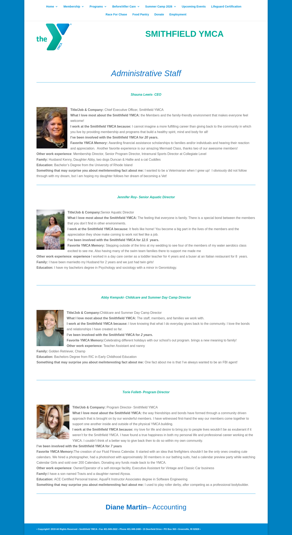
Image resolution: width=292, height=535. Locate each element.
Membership (71, 6)
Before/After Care (124, 6)
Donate (159, 14)
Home (50, 6)
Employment (177, 14)
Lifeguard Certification (226, 6)
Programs (96, 6)
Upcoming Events (194, 6)
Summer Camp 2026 (158, 6)
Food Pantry (140, 14)
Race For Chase (116, 14)
